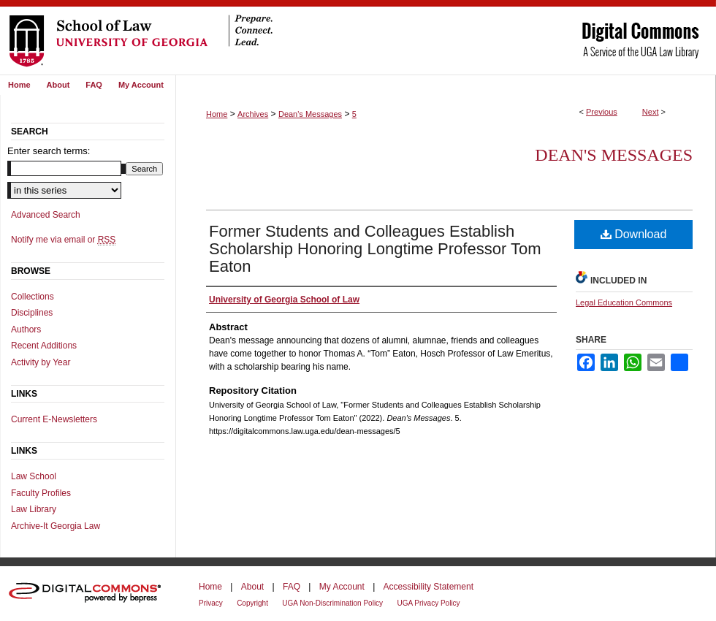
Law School (33, 476)
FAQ (291, 587)
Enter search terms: (48, 150)
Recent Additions (44, 345)
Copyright (252, 603)
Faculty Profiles (41, 493)
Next (650, 111)
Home (216, 114)
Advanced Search (45, 215)
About (252, 587)
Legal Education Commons (624, 302)
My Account (342, 587)
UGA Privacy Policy (428, 603)
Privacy (211, 603)
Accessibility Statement (428, 587)
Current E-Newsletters (54, 419)
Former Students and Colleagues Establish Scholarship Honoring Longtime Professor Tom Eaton (375, 248)
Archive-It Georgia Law (55, 526)
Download (634, 234)
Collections (32, 297)
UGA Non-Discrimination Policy (332, 603)
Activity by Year (40, 362)
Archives (252, 114)
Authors (26, 329)
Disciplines (32, 313)
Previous (601, 111)
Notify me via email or (63, 240)
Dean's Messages (310, 114)
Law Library (33, 509)
